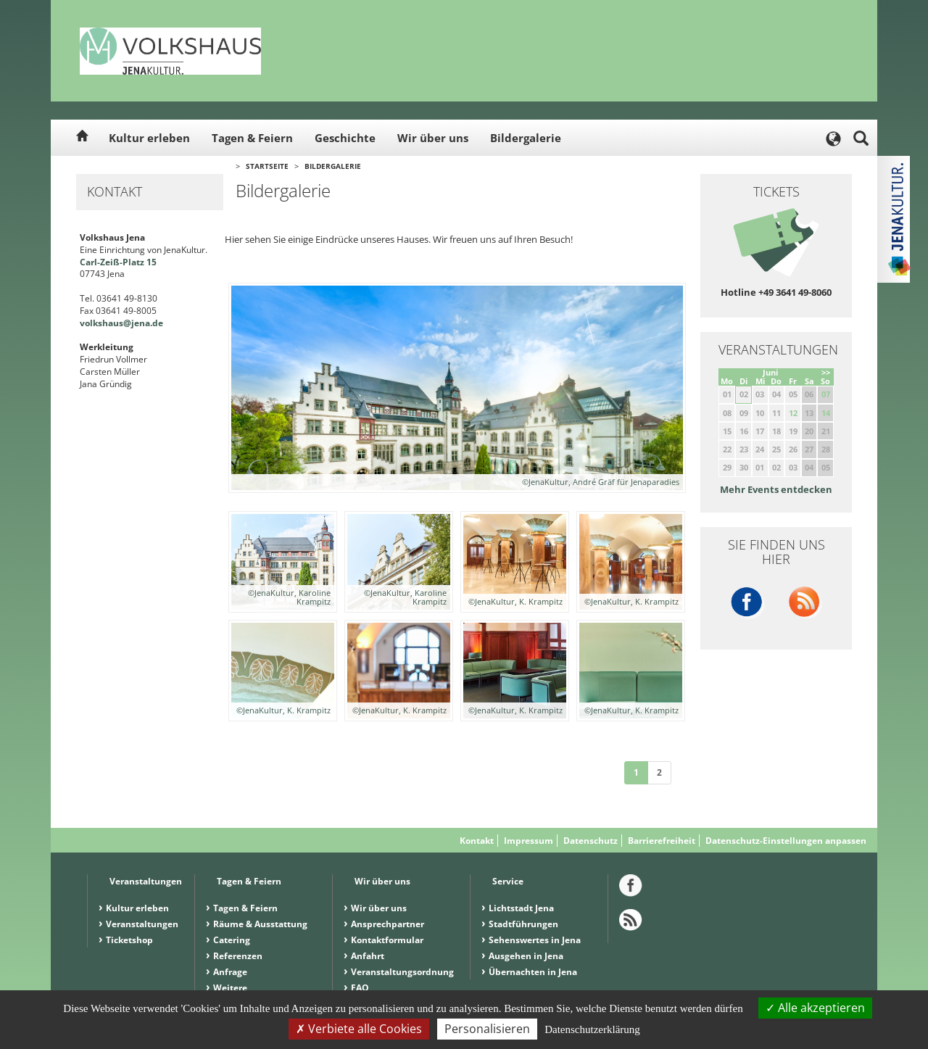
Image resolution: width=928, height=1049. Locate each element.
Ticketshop (129, 940)
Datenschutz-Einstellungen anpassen (785, 840)
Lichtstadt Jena (521, 908)
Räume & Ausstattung (260, 924)
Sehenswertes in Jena (535, 940)
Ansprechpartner (387, 924)
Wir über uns (432, 137)
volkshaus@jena (115, 323)
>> (825, 372)
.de (156, 323)
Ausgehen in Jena (526, 956)
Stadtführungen (523, 924)
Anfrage (230, 972)
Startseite (267, 166)
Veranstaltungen (142, 924)
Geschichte (345, 137)
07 (825, 394)
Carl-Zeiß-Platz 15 (118, 262)
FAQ (360, 988)
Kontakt (477, 840)
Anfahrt (367, 956)
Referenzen (237, 956)
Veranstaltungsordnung (402, 972)
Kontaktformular (387, 940)
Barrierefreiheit (661, 840)
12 (793, 412)
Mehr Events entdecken (776, 489)
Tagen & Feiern (252, 137)
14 (825, 412)
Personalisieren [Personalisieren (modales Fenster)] (487, 1029)
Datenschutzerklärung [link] (592, 1029)
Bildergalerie (525, 137)
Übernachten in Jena (533, 972)
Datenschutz (590, 840)
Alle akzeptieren (815, 1008)
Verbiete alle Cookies (359, 1029)
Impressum (528, 840)
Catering (231, 940)
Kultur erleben (149, 137)
